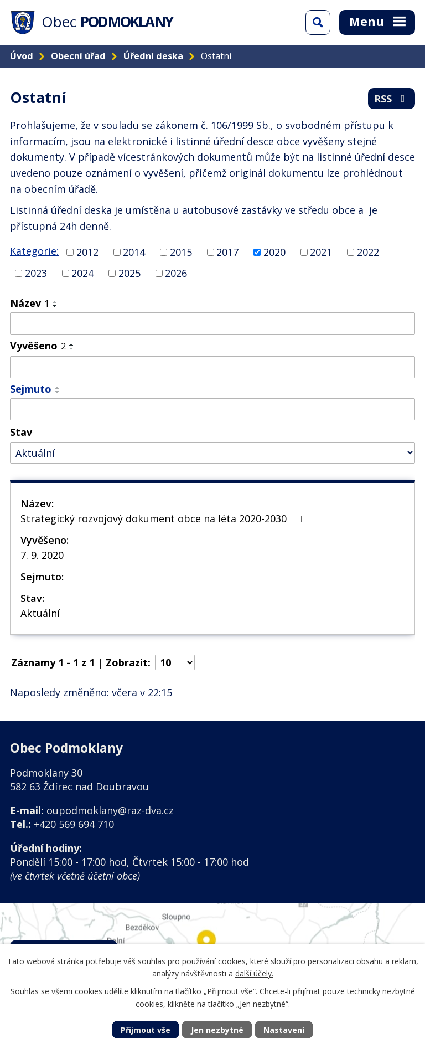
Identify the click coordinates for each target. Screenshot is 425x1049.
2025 (129, 273)
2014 (134, 252)
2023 (36, 273)
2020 (274, 252)
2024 (82, 273)
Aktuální (40, 613)
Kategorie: (34, 251)
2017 (227, 252)
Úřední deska (153, 56)
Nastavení (283, 1030)
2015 (181, 252)
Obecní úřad (78, 56)
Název (29, 303)
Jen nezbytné (217, 1030)
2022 (368, 252)
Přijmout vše (145, 1030)
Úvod (21, 56)
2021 (321, 252)
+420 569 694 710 (74, 824)
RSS (392, 98)
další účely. (254, 973)
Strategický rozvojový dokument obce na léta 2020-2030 (163, 518)
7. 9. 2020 (42, 555)
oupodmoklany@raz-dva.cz (110, 810)
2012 (87, 252)
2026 (176, 273)
